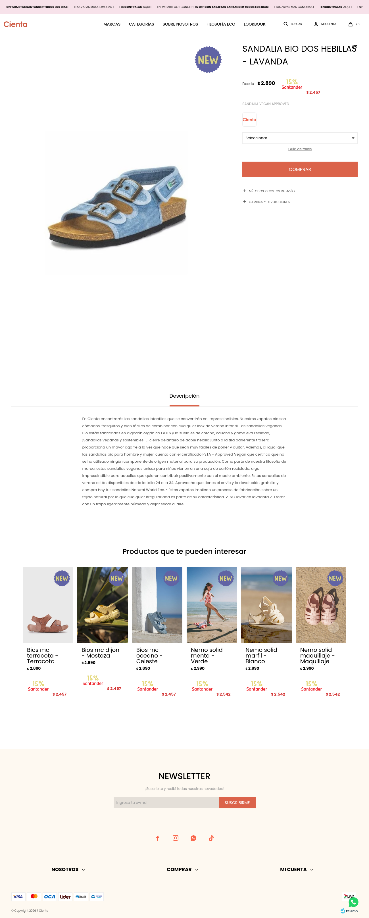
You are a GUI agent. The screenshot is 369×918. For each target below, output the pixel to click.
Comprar (300, 169)
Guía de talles (300, 149)
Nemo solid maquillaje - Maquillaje (317, 655)
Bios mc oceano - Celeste (149, 655)
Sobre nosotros (180, 24)
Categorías (141, 24)
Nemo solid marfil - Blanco (261, 655)
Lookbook (255, 24)
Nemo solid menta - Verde (207, 655)
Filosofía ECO (221, 24)
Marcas (111, 24)
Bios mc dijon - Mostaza (100, 652)
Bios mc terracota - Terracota (42, 655)
